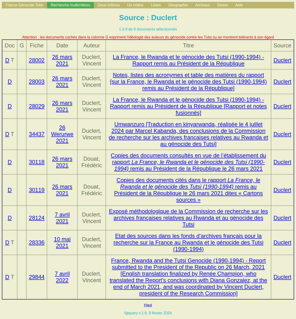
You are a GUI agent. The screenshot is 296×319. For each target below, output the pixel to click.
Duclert (282, 60)
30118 (36, 162)
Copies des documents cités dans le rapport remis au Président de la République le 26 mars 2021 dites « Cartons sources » (188, 190)
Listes (156, 5)
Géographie (178, 5)
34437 (36, 134)
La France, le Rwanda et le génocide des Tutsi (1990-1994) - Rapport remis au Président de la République (188, 60)
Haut (148, 305)
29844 (36, 277)
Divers (222, 5)
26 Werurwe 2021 (62, 134)
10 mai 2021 (62, 242)
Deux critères (109, 5)
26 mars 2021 (62, 60)
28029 (36, 106)
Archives (202, 5)
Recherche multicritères (70, 5)
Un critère (135, 5)
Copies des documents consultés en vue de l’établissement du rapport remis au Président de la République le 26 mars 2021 (188, 162)
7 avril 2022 (62, 276)
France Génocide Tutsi (24, 5)
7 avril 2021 (62, 217)
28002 (36, 60)
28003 (36, 81)
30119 (36, 190)
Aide (239, 5)
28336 (36, 242)
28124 (36, 218)
